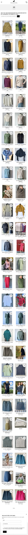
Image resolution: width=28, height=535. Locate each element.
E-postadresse (12, 524)
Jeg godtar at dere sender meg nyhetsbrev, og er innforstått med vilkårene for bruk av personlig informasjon (14, 528)
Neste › (14, 508)
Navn (12, 521)
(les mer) (20, 528)
